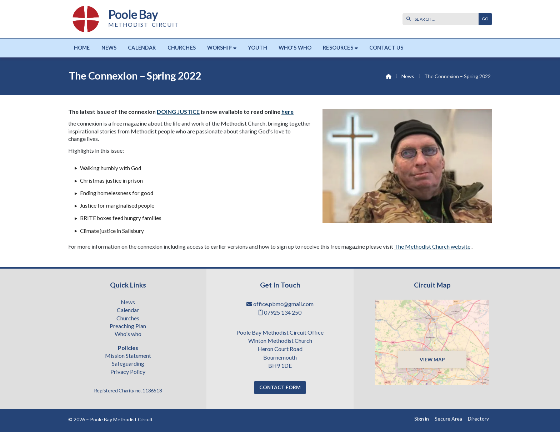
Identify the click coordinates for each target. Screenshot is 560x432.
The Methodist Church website (432, 246)
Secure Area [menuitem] (448, 419)
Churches (127, 318)
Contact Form (280, 387)
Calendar (128, 310)
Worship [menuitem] (219, 48)
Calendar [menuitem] (142, 48)
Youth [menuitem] (257, 48)
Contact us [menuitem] (386, 48)
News (407, 76)
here (287, 111)
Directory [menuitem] (478, 419)
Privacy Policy (127, 371)
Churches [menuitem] (182, 48)
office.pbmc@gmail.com (283, 303)
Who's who (128, 334)
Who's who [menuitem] (295, 48)
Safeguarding (128, 364)
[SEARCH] (442, 19)
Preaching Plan (128, 326)
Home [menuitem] (82, 48)
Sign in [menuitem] (421, 419)
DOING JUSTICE (178, 111)
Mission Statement (128, 356)
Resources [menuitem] (338, 48)
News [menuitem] (109, 48)
